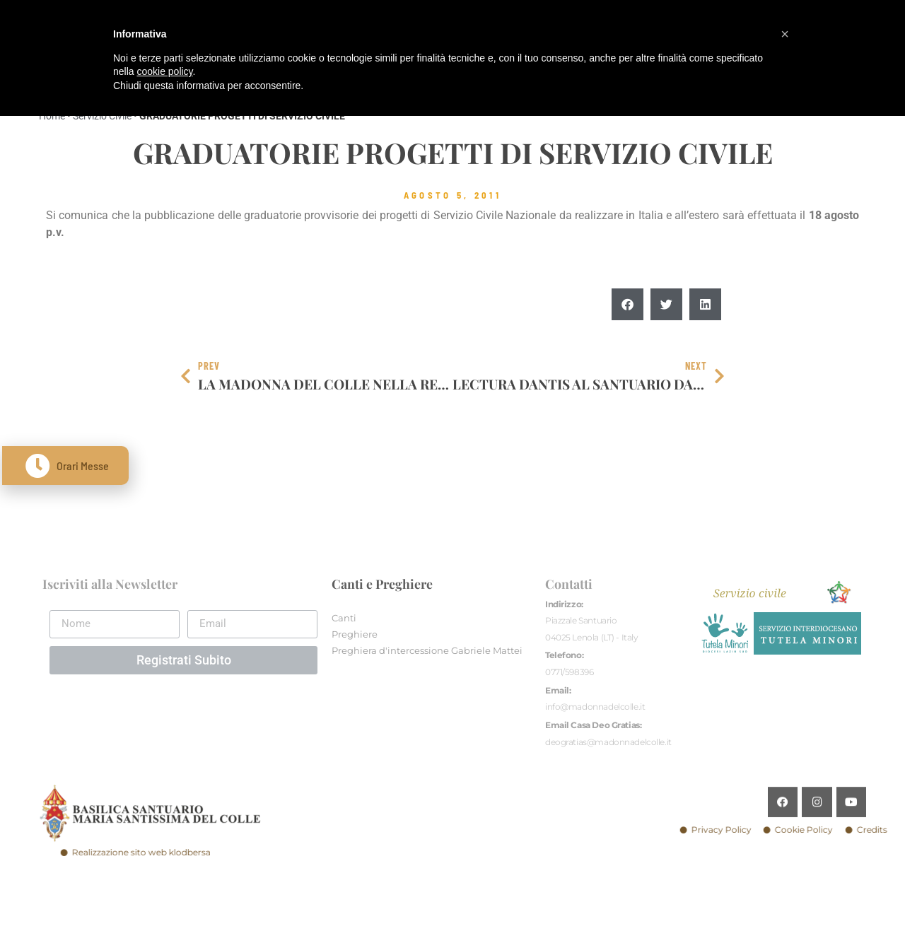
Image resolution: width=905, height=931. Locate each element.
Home (52, 116)
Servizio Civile (102, 116)
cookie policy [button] (164, 71)
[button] (627, 305)
